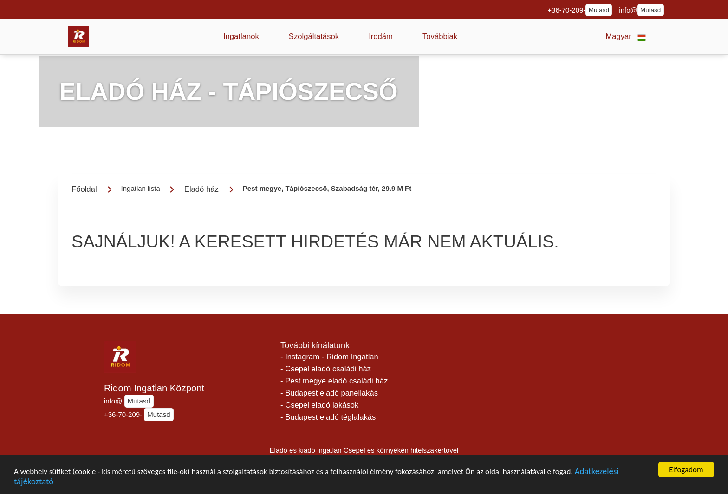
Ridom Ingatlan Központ (154, 388)
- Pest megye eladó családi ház (334, 381)
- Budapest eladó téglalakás (328, 417)
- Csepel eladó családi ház (325, 368)
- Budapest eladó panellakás (329, 393)
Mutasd (599, 9)
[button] (241, 37)
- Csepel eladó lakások (319, 405)
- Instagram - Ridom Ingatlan (329, 356)
